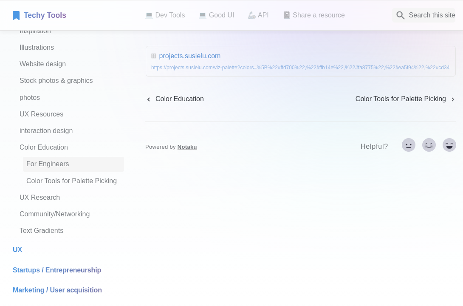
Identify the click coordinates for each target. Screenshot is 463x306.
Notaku (187, 147)
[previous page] (174, 99)
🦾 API (258, 15)
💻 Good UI (216, 15)
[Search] (423, 15)
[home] (72, 15)
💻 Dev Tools (165, 15)
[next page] (406, 99)
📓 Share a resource (313, 15)
